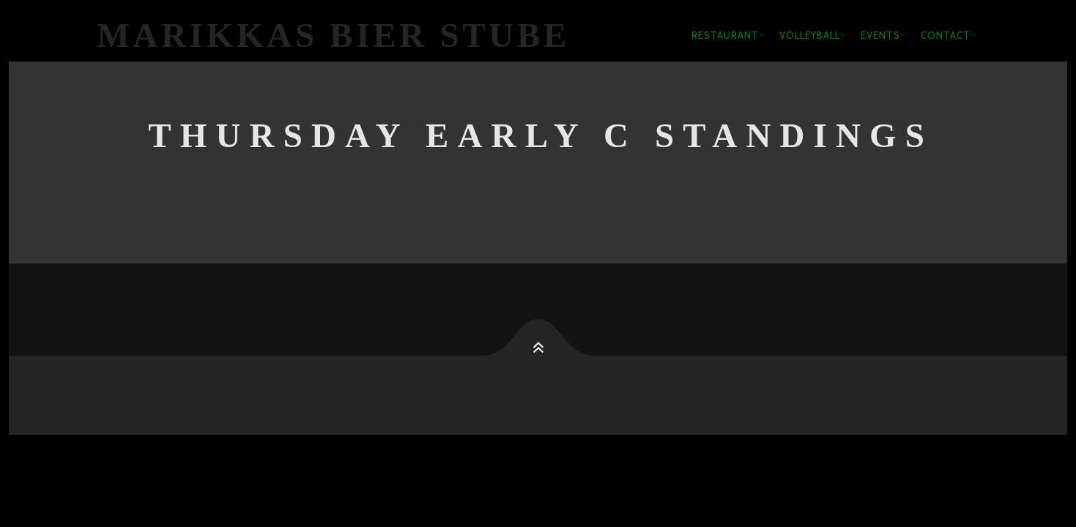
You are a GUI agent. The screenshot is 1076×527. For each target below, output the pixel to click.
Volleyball (809, 35)
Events (880, 35)
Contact (946, 35)
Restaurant (725, 35)
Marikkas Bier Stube (334, 35)
